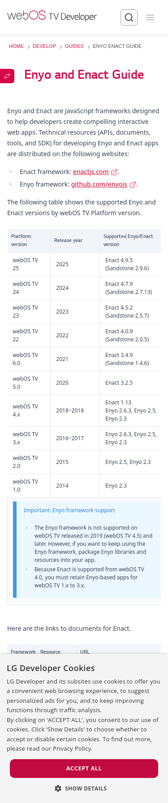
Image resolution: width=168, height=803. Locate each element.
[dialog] (84, 728)
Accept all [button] (84, 768)
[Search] (129, 17)
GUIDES (74, 46)
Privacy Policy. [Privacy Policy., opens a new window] (73, 748)
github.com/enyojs (103, 184)
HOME (16, 46)
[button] (84, 788)
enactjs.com (95, 171)
